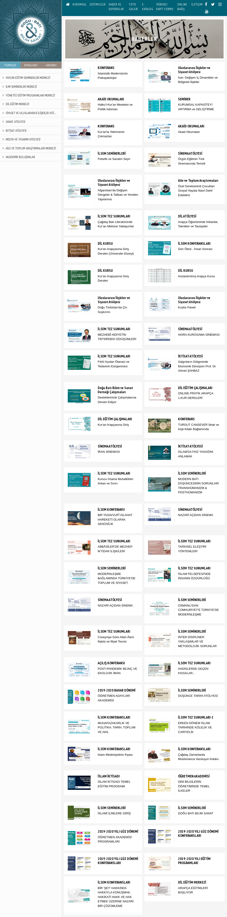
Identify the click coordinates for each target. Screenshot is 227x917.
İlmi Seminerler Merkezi (21, 86)
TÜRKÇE (10, 65)
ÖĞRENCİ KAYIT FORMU (164, 7)
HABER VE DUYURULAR (116, 7)
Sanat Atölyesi (15, 121)
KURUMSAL (80, 4)
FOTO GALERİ (133, 7)
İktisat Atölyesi (16, 130)
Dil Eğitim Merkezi (17, 104)
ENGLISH (30, 65)
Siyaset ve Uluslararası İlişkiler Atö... (31, 113)
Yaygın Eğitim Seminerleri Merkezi (28, 77)
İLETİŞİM (197, 4)
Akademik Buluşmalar (20, 157)
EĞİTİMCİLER (98, 4)
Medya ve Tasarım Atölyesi (23, 139)
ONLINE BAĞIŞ (182, 7)
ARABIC (51, 65)
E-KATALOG (147, 7)
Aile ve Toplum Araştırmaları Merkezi (31, 148)
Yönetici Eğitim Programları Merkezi (30, 95)
